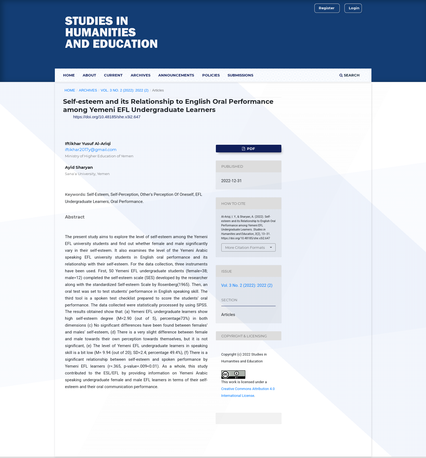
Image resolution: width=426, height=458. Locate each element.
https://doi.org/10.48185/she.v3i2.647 (107, 116)
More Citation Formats (245, 247)
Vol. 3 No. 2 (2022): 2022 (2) (124, 90)
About (89, 75)
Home (69, 75)
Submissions (240, 75)
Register (327, 8)
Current (113, 75)
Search (349, 75)
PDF (250, 148)
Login (354, 8)
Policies (211, 75)
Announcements (176, 75)
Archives (140, 75)
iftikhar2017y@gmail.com (91, 149)
